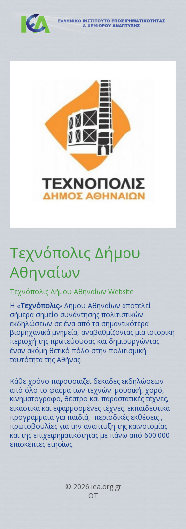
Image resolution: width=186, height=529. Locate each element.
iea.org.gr (106, 486)
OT (93, 495)
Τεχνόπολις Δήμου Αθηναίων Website (72, 291)
